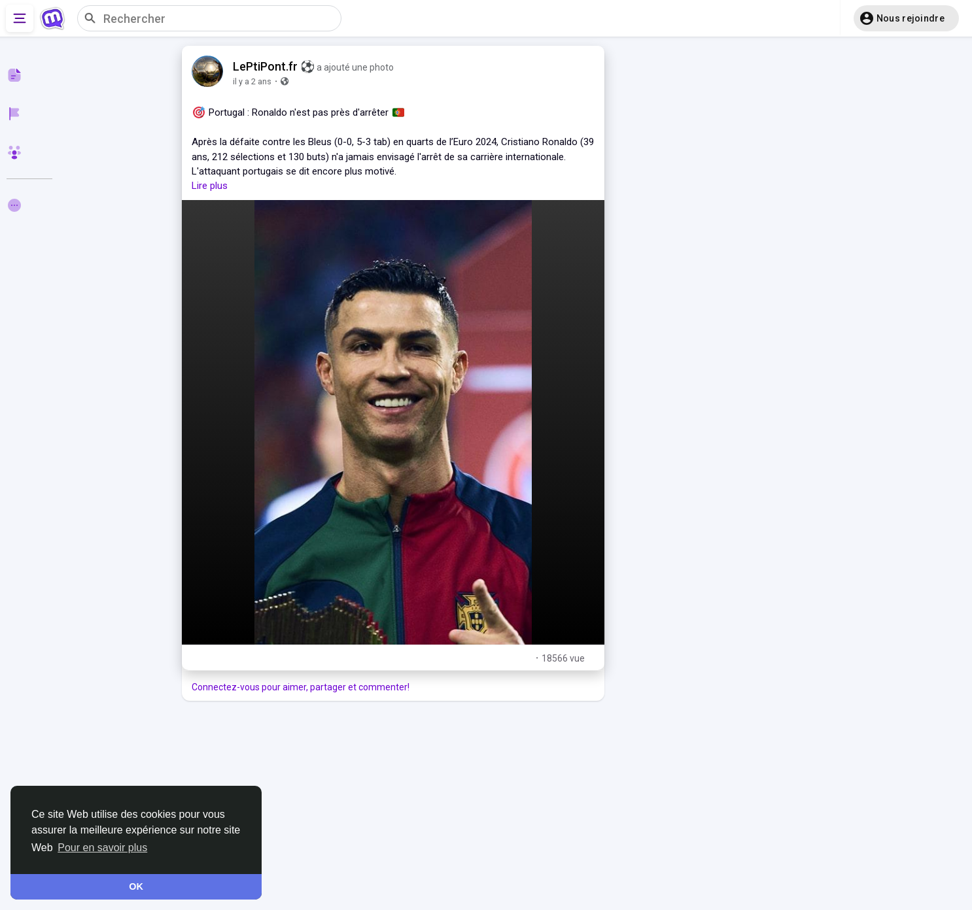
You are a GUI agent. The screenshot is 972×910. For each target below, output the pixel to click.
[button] (906, 18)
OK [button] (136, 886)
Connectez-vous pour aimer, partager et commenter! (300, 687)
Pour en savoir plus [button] (102, 847)
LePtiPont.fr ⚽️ (274, 66)
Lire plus (210, 186)
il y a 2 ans (252, 81)
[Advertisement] (393, 805)
